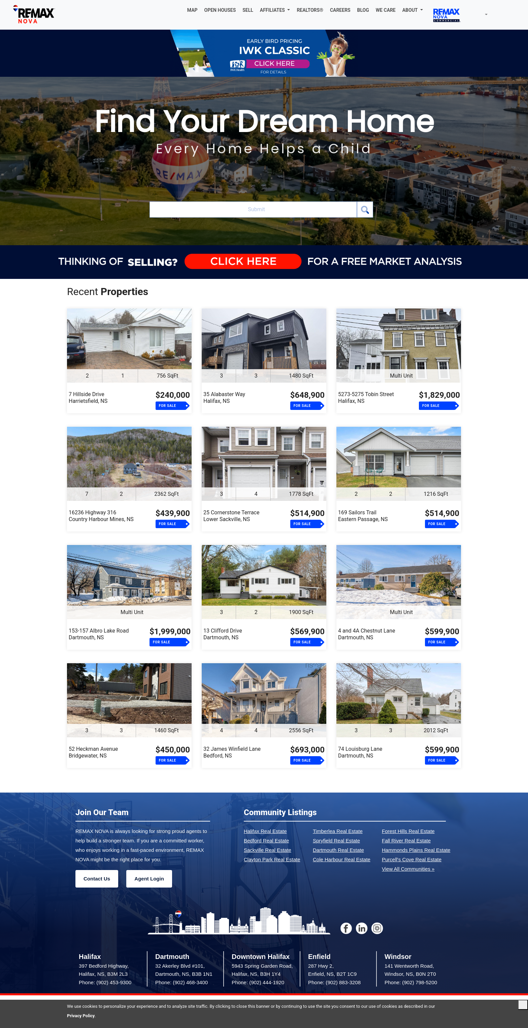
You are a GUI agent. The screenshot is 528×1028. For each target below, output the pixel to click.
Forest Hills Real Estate (408, 831)
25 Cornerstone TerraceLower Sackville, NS (231, 515)
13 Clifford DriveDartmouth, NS (222, 634)
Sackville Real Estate (267, 850)
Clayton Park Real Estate (272, 859)
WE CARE (386, 10)
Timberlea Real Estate (338, 831)
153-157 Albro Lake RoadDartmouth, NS (99, 634)
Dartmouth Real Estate (338, 850)
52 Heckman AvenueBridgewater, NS (93, 752)
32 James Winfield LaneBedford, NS (232, 752)
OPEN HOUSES (220, 10)
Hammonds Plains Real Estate (416, 850)
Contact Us (97, 878)
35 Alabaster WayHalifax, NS (224, 397)
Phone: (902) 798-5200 (411, 982)
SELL (247, 10)
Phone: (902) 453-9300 (105, 982)
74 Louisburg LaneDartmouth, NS (360, 752)
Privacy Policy (81, 1015)
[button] (275, 10)
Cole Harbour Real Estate (341, 859)
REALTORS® (310, 10)
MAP (192, 10)
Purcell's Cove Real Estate (411, 859)
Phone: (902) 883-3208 (334, 982)
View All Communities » (408, 869)
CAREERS (340, 10)
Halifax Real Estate (265, 831)
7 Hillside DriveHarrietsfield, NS (88, 397)
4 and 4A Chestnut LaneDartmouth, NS (366, 634)
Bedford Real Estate (266, 840)
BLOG (363, 10)
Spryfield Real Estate (336, 840)
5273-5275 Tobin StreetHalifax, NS (366, 397)
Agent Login (149, 878)
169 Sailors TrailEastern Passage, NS (363, 515)
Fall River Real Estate (406, 840)
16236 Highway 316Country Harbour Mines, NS (101, 515)
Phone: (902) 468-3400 (181, 982)
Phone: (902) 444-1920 (258, 982)
